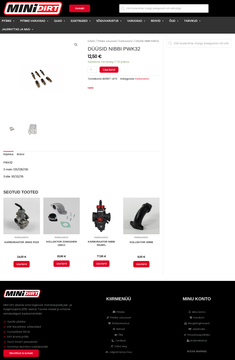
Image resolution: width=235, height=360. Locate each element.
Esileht (91, 41)
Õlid (174, 21)
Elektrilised (81, 21)
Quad (60, 21)
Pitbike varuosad (34, 21)
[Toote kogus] (93, 74)
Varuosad (136, 21)
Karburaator (128, 41)
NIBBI (91, 92)
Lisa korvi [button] (22, 265)
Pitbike (8, 21)
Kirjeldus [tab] (8, 155)
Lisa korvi (110, 74)
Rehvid (157, 21)
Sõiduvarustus (109, 21)
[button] (76, 45)
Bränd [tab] (21, 155)
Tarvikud (192, 21)
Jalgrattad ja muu (18, 29)
